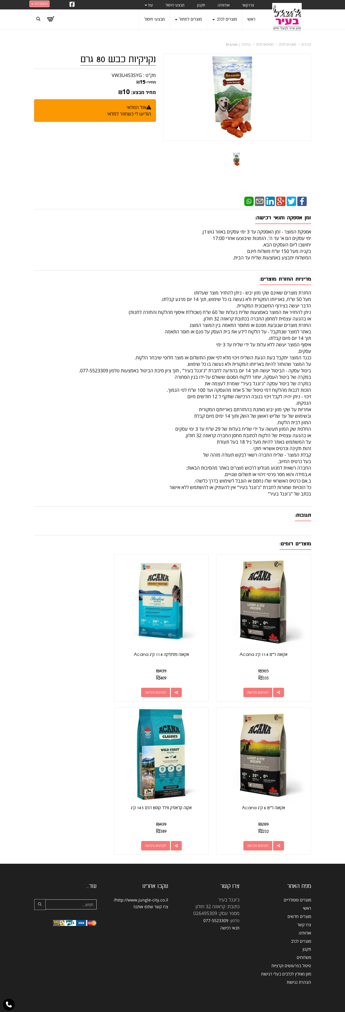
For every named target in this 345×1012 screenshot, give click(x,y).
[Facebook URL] (72, 4)
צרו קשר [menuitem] (248, 5)
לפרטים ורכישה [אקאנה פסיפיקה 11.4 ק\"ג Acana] (166, 684)
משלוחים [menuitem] (304, 941)
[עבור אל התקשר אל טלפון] (8, 1005)
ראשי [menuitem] (251, 19)
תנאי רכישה (230, 911)
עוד (149, 5)
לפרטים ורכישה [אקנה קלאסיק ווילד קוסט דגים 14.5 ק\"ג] (262, 829)
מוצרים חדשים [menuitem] (299, 900)
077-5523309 (215, 904)
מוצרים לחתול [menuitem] (188, 19)
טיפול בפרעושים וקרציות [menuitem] (291, 949)
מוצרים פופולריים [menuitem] (297, 883)
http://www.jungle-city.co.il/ (141, 883)
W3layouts (166, 1009)
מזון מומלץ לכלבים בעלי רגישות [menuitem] (286, 957)
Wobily (191, 1001)
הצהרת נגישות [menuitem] (299, 965)
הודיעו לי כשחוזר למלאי (129, 114)
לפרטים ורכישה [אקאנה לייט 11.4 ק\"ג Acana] (262, 684)
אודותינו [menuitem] (224, 5)
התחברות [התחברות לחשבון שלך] (39, 3)
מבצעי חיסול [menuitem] (175, 5)
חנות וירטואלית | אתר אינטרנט (135, 1001)
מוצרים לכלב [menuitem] (224, 19)
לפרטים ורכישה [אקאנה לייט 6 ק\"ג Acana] (71, 684)
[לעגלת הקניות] (51, 19)
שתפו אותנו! (143, 890)
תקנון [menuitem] (201, 5)
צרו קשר (161, 890)
